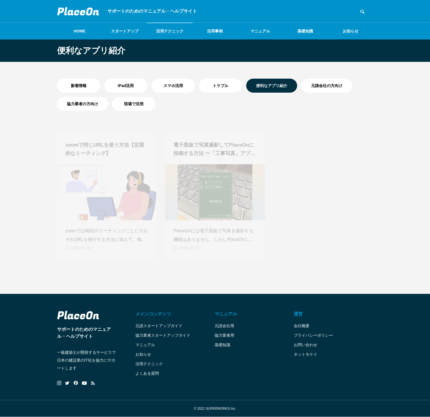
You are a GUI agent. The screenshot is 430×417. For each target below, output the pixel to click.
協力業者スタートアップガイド (162, 335)
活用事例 (215, 31)
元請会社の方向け (326, 85)
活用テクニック (170, 31)
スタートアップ (124, 31)
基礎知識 (305, 31)
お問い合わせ (305, 345)
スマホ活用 (173, 85)
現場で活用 (134, 104)
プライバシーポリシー (313, 335)
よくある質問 (147, 373)
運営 (298, 313)
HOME (79, 31)
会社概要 (301, 326)
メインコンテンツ (153, 313)
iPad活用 (126, 85)
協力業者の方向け (82, 104)
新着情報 (78, 85)
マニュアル (260, 31)
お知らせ (350, 31)
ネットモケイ (305, 354)
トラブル (220, 85)
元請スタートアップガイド (158, 326)
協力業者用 (224, 335)
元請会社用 (224, 326)
